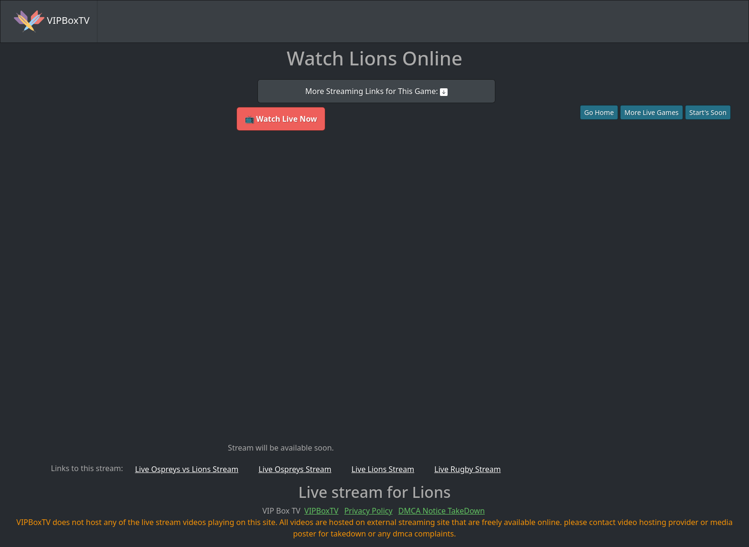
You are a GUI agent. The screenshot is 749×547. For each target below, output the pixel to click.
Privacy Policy (368, 510)
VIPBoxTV (51, 21)
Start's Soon (708, 112)
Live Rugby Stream (467, 469)
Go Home (599, 112)
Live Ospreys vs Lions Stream (186, 469)
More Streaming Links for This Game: (376, 91)
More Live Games (651, 112)
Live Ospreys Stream (295, 469)
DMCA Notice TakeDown (441, 510)
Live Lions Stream (383, 469)
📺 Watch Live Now (281, 119)
